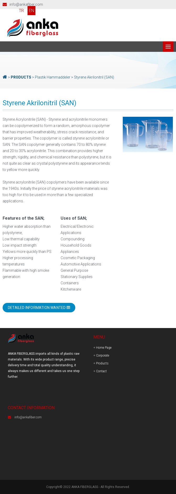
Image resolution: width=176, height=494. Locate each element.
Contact (101, 371)
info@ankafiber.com (26, 4)
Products (102, 363)
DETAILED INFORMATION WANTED (39, 308)
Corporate (102, 355)
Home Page (103, 347)
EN (31, 10)
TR (21, 10)
